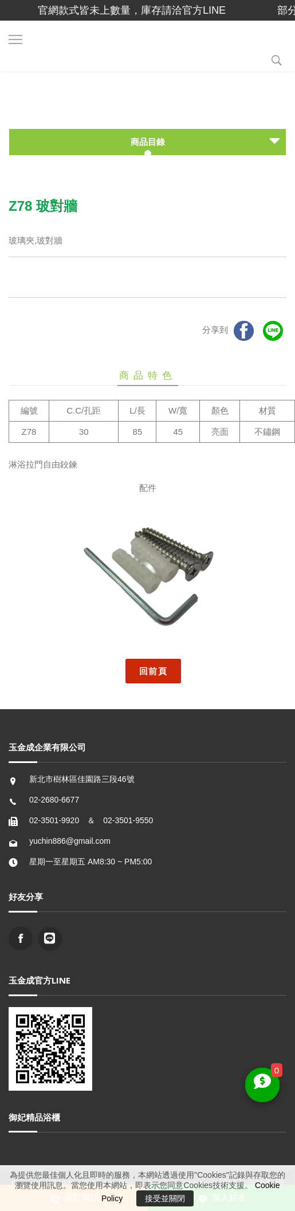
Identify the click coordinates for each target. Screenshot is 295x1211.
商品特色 (147, 375)
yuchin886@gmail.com (70, 841)
